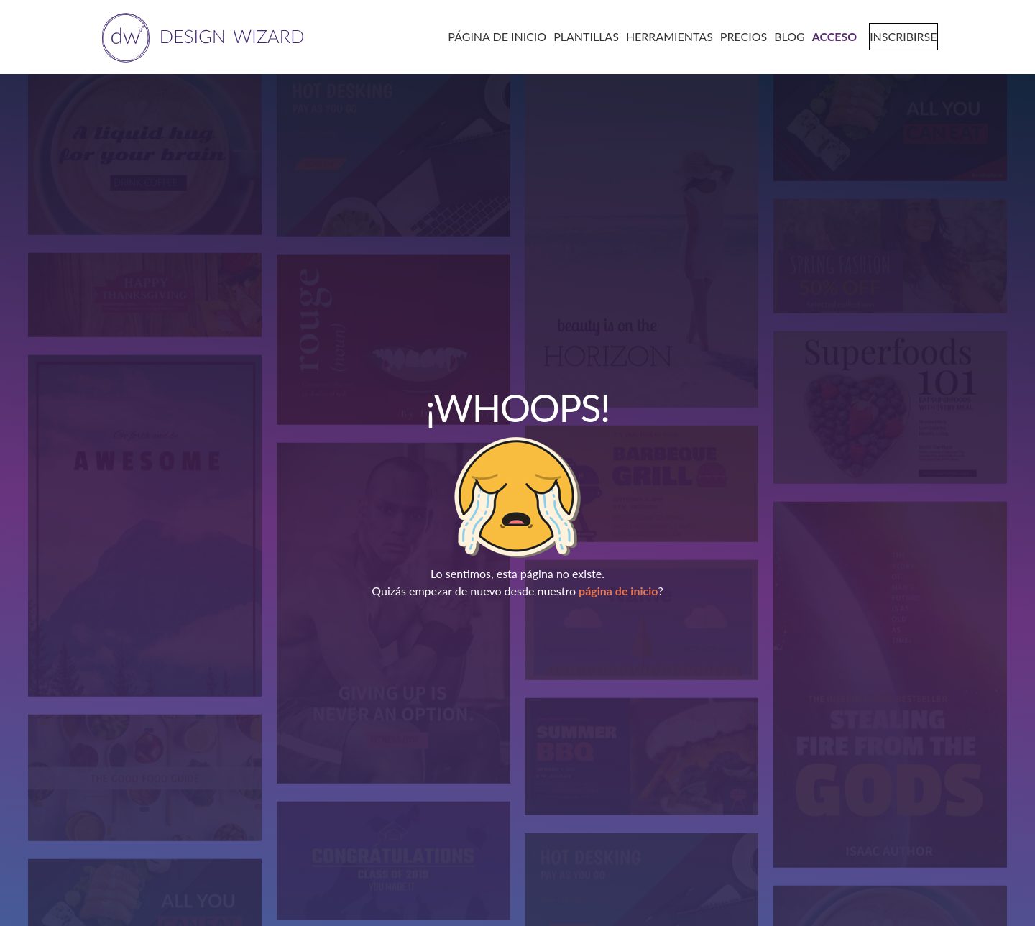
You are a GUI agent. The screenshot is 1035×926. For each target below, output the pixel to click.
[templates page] (581, 36)
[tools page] (663, 36)
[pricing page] (737, 36)
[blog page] (784, 36)
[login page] (829, 36)
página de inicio (618, 590)
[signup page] (896, 36)
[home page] (200, 36)
